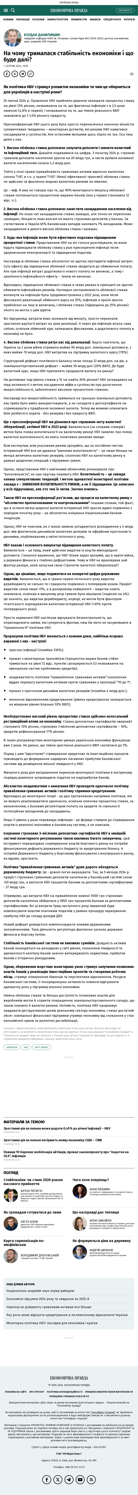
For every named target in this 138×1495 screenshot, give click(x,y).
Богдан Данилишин (42, 35)
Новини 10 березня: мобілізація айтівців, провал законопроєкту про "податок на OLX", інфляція (66, 1154)
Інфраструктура (57, 19)
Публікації (22, 19)
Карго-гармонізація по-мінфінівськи (24, 1243)
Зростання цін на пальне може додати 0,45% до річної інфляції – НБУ (57, 1128)
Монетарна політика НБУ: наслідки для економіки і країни (51, 1323)
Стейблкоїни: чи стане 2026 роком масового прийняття (33, 1182)
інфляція (11, 1047)
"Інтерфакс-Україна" (103, 1412)
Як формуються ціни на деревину (102, 1241)
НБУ (26, 1047)
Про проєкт (36, 1391)
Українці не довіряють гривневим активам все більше (48, 1307)
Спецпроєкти (112, 19)
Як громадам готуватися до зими (32, 1212)
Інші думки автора (20, 1284)
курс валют (42, 1047)
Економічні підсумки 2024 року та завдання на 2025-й (47, 1299)
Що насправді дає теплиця (96, 1212)
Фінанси (95, 19)
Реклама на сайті (16, 1391)
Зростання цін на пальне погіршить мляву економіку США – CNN (53, 1140)
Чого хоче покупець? (91, 1180)
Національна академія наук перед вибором (40, 1291)
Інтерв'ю (129, 19)
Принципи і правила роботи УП (69, 1396)
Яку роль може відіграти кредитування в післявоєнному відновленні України (67, 1315)
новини (8, 19)
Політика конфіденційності (64, 1391)
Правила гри (79, 19)
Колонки (38, 19)
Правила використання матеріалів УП (109, 1391)
